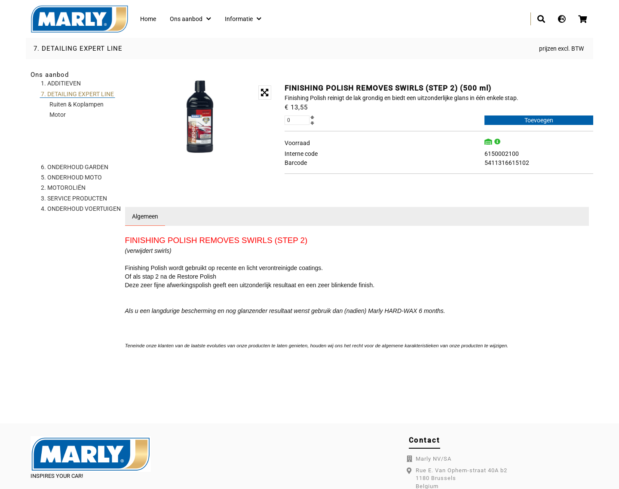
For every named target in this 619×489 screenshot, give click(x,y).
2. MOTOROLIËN (63, 187)
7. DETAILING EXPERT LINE (78, 48)
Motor (57, 114)
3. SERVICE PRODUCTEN (74, 198)
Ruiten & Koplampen (76, 104)
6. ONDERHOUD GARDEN (74, 167)
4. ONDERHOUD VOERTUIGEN (81, 208)
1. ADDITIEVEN (61, 83)
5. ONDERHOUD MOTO (71, 177)
